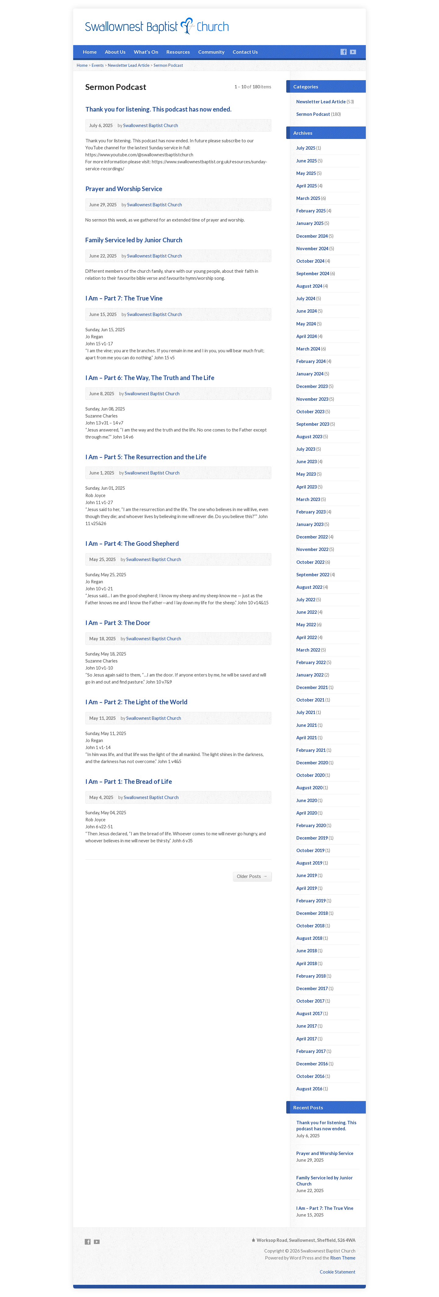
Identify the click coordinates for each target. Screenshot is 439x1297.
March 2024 (308, 348)
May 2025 (306, 173)
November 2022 (312, 549)
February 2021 (311, 750)
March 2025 (308, 198)
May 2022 (306, 624)
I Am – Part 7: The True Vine (123, 298)
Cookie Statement (337, 1271)
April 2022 (306, 637)
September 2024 (312, 273)
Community (211, 52)
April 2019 (306, 888)
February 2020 (311, 825)
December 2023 (312, 386)
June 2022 (306, 612)
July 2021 (305, 712)
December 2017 (312, 988)
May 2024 (306, 323)
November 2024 (312, 248)
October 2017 (310, 1001)
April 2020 (306, 813)
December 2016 (312, 1063)
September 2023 (312, 424)
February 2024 (311, 361)
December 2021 (312, 687)
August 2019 (309, 862)
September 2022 (312, 574)
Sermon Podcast (168, 65)
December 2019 (312, 837)
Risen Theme (342, 1257)
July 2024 (305, 298)
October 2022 (310, 562)
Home (90, 52)
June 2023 (306, 461)
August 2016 (309, 1088)
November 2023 (312, 399)
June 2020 (306, 800)
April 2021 (306, 737)
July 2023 (305, 449)
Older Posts (252, 876)
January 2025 (309, 223)
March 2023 (308, 499)
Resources (178, 52)
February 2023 (311, 511)
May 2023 (306, 474)
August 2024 (309, 286)
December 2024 (312, 236)
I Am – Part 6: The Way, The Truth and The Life (149, 377)
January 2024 (309, 373)
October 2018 (310, 925)
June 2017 (306, 1026)
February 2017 (311, 1051)
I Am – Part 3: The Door (117, 622)
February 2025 (311, 210)
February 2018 (311, 976)
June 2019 (306, 875)
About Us (115, 52)
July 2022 (305, 599)
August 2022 (309, 587)
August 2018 (309, 938)
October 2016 (310, 1076)
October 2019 (310, 850)
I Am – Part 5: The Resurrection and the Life (145, 456)
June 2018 (306, 950)
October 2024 (310, 261)
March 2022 (308, 649)
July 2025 (305, 148)
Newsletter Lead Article (128, 65)
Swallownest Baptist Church (150, 125)
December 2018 (312, 913)
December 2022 (312, 536)
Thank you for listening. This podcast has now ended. (158, 109)
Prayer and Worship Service (123, 188)
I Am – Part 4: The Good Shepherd (132, 543)
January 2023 (309, 524)
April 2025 (306, 185)
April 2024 (306, 336)
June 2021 (306, 725)
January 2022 (309, 674)
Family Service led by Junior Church (133, 239)
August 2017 (309, 1013)
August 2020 (309, 787)
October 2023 (310, 411)
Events (98, 65)
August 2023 (309, 436)
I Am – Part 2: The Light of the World (136, 701)
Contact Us (245, 52)
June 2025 (306, 160)
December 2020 (312, 762)
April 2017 (306, 1038)
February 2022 (311, 662)
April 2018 (306, 963)
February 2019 (311, 900)
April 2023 (306, 486)
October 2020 (310, 775)
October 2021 (310, 699)
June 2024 (306, 311)
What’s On (146, 52)
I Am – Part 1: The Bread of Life (128, 781)
